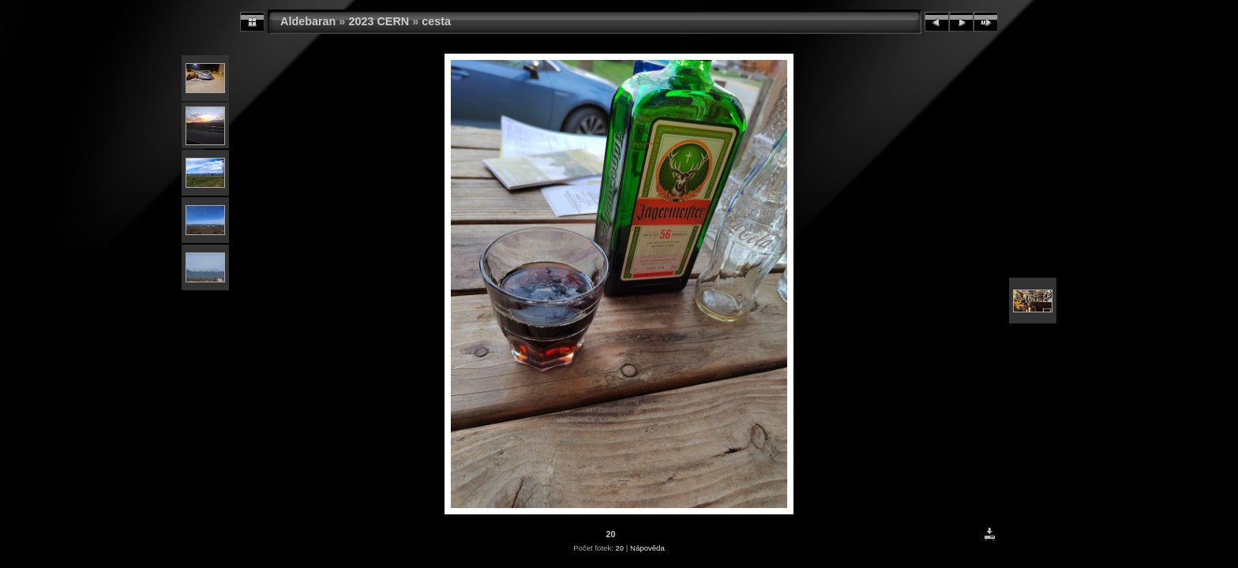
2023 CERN (378, 21)
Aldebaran (308, 21)
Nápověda (647, 548)
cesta (436, 21)
